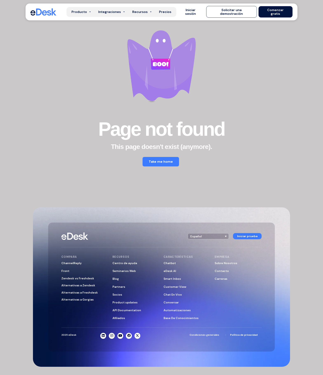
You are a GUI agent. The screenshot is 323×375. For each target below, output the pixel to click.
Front (65, 271)
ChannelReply (71, 263)
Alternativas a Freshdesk (79, 292)
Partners (118, 287)
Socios (117, 294)
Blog (115, 279)
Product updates (125, 302)
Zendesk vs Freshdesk (77, 278)
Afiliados (118, 318)
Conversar (171, 302)
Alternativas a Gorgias (77, 299)
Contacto (222, 271)
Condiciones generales (204, 335)
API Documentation (126, 310)
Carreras (221, 279)
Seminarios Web (124, 271)
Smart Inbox (172, 279)
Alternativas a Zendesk (78, 285)
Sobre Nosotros (226, 263)
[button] (190, 11)
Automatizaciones (177, 310)
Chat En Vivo (173, 294)
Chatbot (170, 263)
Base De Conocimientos (181, 318)
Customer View (175, 287)
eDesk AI (170, 271)
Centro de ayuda (124, 263)
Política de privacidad (243, 335)
